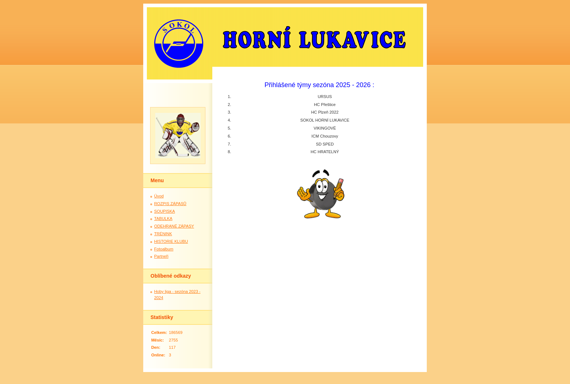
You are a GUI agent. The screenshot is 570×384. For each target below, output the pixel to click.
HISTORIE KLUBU (171, 241)
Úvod (159, 196)
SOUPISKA (164, 211)
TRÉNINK (163, 234)
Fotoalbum (163, 249)
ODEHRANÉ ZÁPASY (174, 226)
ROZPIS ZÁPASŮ (170, 203)
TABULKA (163, 218)
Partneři (161, 256)
